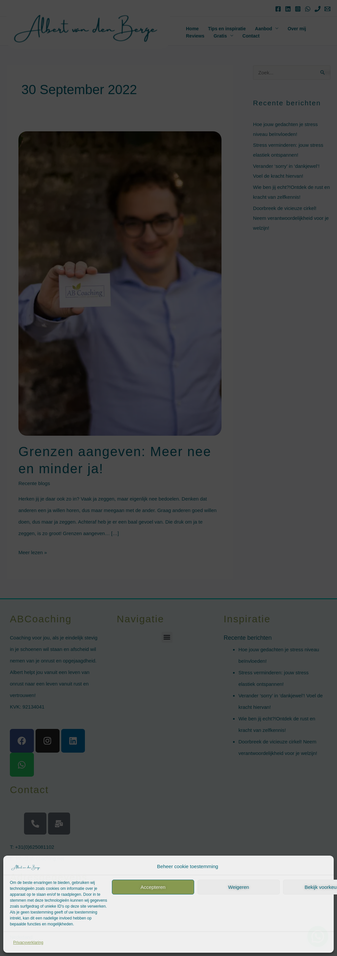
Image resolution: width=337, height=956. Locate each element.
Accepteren (153, 887)
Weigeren (238, 887)
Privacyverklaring (28, 942)
